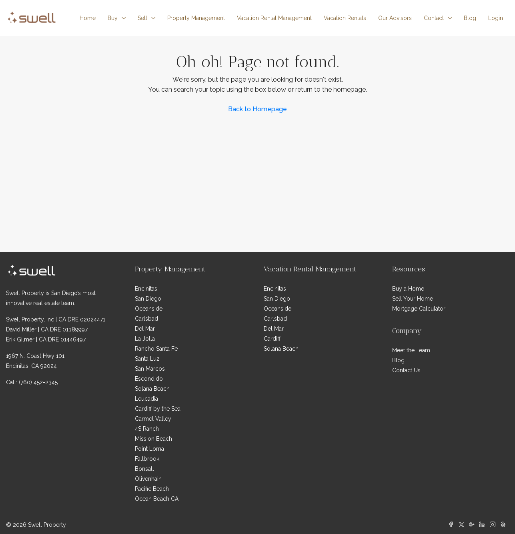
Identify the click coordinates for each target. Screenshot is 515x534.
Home (88, 18)
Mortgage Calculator (418, 308)
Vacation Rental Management (274, 18)
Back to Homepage (257, 109)
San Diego (148, 298)
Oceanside (148, 308)
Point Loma (149, 449)
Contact (434, 18)
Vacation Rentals (345, 18)
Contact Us (406, 370)
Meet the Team (411, 350)
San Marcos (150, 368)
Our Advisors (395, 18)
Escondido (149, 378)
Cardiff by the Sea (157, 409)
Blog (470, 18)
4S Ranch (147, 429)
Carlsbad (146, 318)
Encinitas (146, 288)
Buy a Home (408, 288)
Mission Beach (153, 439)
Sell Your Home (412, 298)
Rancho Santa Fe (156, 348)
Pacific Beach (152, 489)
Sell (142, 18)
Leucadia (146, 398)
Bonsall (144, 469)
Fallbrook (147, 459)
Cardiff (272, 338)
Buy (113, 18)
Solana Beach (152, 388)
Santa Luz (147, 358)
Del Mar (145, 328)
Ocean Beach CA (156, 499)
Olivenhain (148, 479)
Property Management (196, 18)
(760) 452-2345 (38, 382)
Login (495, 18)
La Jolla (145, 338)
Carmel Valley (153, 419)
